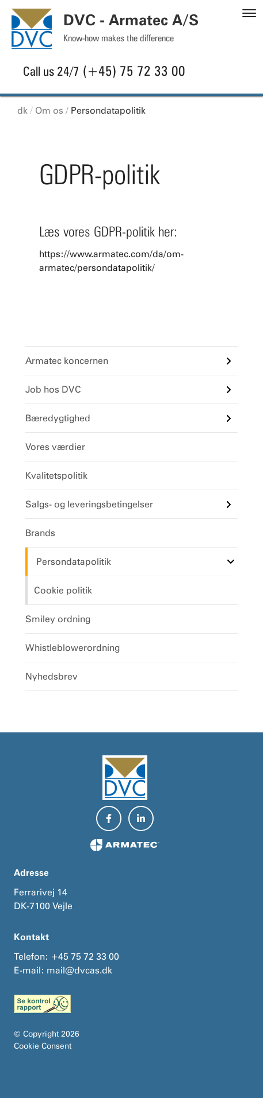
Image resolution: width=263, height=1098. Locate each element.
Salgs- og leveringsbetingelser (89, 504)
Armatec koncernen (66, 360)
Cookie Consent (42, 1045)
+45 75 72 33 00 (85, 956)
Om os (49, 110)
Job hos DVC (53, 389)
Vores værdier (55, 446)
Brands (40, 532)
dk (22, 110)
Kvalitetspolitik (56, 475)
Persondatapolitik (108, 110)
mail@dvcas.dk (79, 970)
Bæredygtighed (57, 418)
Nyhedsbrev (51, 676)
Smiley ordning (57, 619)
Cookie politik (63, 590)
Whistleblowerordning (72, 647)
